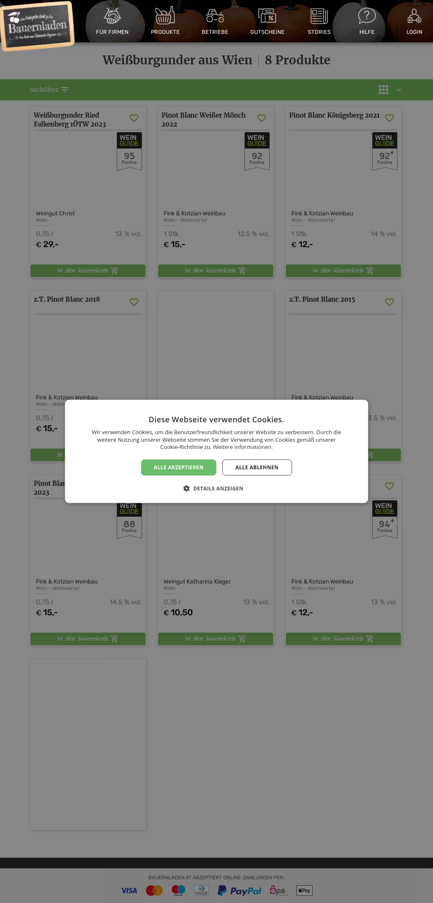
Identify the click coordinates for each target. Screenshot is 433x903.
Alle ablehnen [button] (257, 467)
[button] (216, 488)
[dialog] (216, 451)
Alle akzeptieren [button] (179, 467)
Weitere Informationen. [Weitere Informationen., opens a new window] (243, 447)
